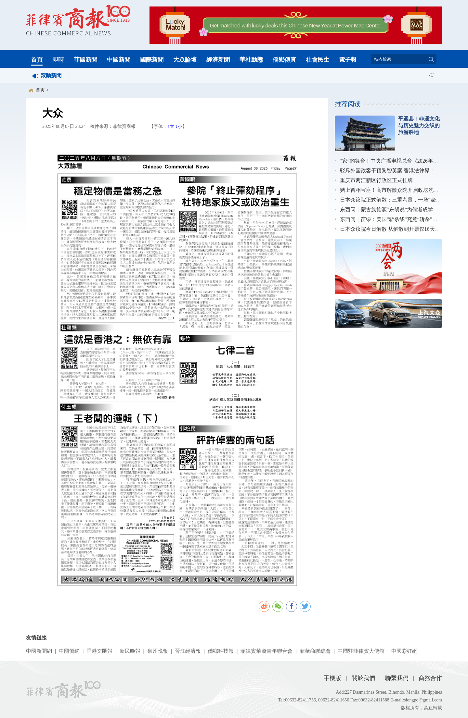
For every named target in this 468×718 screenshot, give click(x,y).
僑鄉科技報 (221, 651)
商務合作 (430, 678)
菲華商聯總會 (315, 651)
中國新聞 (118, 59)
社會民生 (317, 59)
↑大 (170, 126)
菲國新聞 (85, 59)
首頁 (37, 59)
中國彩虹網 (404, 651)
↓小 (179, 126)
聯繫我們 (397, 678)
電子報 (348, 59)
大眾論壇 (185, 59)
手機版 (332, 678)
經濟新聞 (218, 59)
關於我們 (363, 678)
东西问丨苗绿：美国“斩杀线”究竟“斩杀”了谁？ (394, 219)
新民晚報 (130, 651)
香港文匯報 (99, 651)
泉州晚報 (157, 651)
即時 (58, 59)
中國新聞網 (39, 651)
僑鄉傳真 (284, 59)
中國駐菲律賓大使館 (361, 651)
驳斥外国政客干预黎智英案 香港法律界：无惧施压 (398, 170)
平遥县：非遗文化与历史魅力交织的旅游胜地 (419, 125)
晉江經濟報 (188, 651)
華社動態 (251, 59)
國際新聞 (151, 59)
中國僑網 (69, 651)
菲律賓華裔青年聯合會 (266, 651)
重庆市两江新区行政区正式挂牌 (376, 180)
